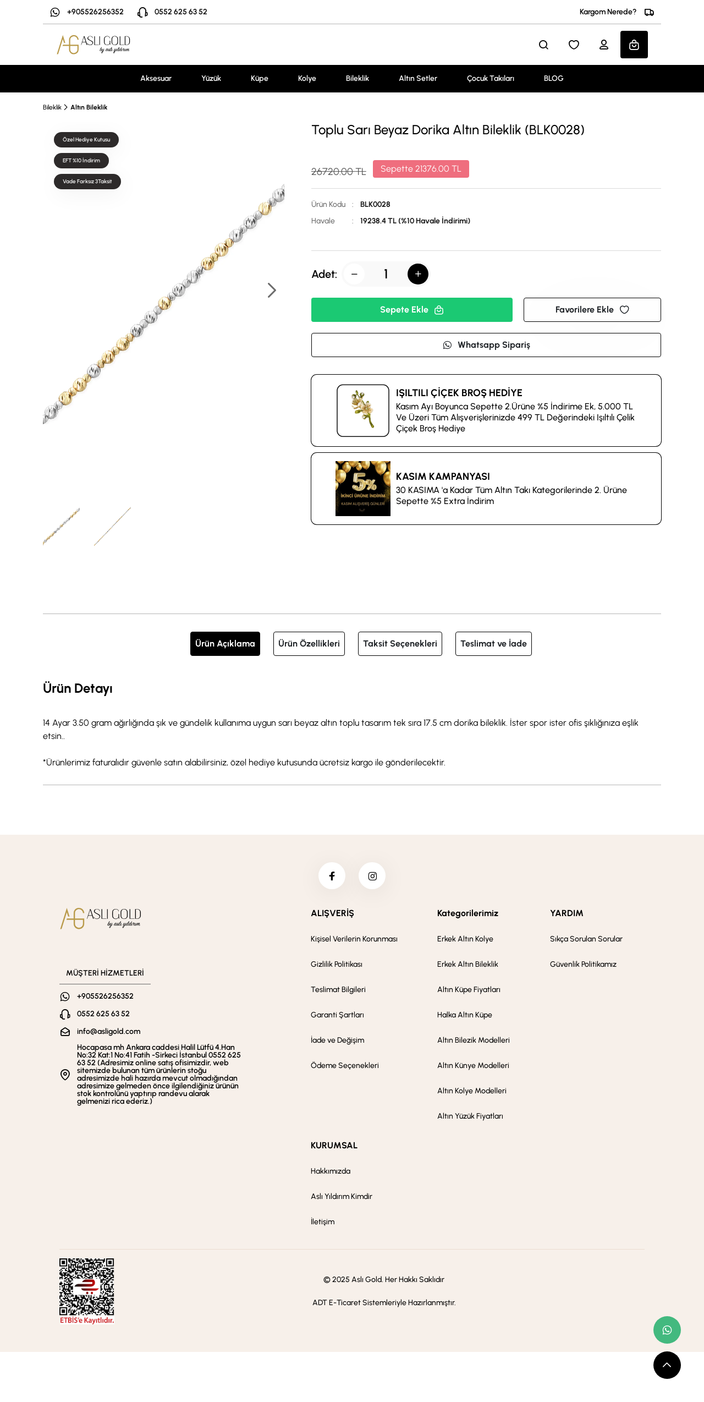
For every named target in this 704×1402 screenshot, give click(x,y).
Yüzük (211, 78)
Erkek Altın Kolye (465, 939)
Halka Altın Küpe (464, 1015)
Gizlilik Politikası (336, 965)
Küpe (259, 78)
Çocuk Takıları (490, 78)
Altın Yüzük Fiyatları (470, 1116)
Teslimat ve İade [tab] (493, 643)
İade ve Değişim (337, 1040)
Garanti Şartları (337, 1015)
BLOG (554, 78)
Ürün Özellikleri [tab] (309, 643)
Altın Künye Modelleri (473, 1066)
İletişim (322, 1222)
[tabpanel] (352, 723)
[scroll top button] (667, 1365)
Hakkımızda (330, 1171)
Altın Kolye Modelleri (472, 1091)
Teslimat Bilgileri (338, 990)
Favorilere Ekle (592, 309)
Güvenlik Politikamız (583, 965)
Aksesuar (156, 78)
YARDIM (567, 913)
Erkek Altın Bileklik (467, 965)
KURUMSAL (334, 1146)
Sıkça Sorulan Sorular (586, 939)
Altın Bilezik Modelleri (473, 1040)
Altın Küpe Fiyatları (469, 990)
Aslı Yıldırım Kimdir (341, 1197)
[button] (271, 291)
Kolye (307, 78)
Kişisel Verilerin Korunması (354, 939)
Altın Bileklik (88, 107)
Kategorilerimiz (467, 913)
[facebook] (331, 876)
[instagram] (372, 876)
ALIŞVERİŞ (332, 913)
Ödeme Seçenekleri (345, 1066)
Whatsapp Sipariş (486, 344)
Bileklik (357, 78)
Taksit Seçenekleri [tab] (400, 643)
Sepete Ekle (412, 309)
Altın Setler (418, 78)
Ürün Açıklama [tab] (225, 643)
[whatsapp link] (667, 1330)
